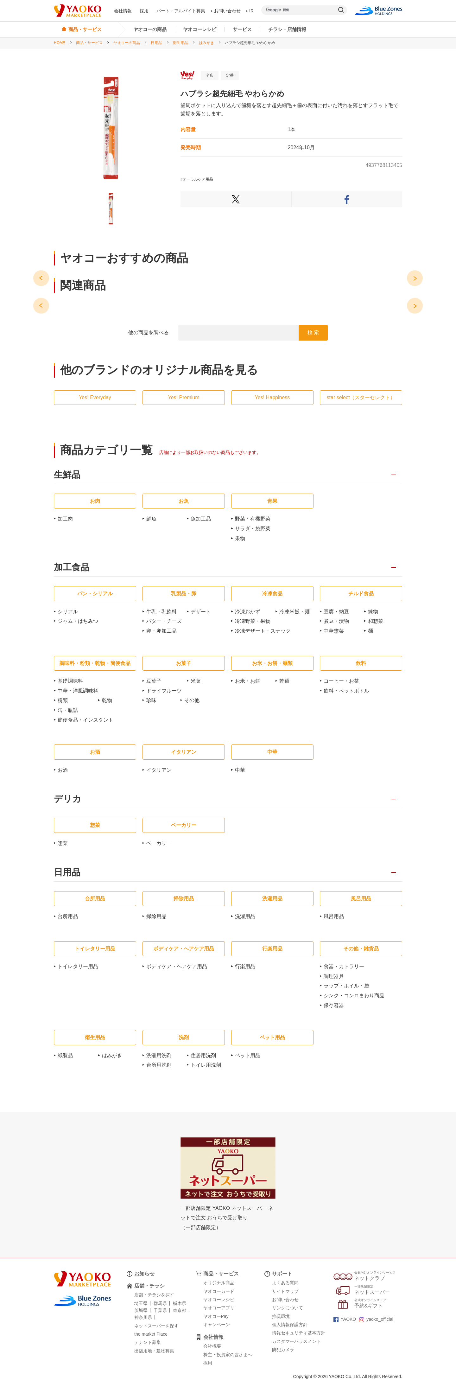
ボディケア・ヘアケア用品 (176, 966)
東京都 (179, 1310)
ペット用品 (247, 1055)
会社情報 (123, 10)
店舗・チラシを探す (154, 1294)
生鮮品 (67, 475)
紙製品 (65, 1055)
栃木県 (179, 1303)
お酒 (63, 770)
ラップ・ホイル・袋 (346, 985)
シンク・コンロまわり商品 (354, 995)
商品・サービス (89, 43)
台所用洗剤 (159, 1065)
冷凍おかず (247, 611)
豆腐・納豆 (336, 611)
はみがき (206, 43)
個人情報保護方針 (289, 1324)
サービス (242, 29)
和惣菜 (375, 621)
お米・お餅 (247, 681)
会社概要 (212, 1346)
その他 (192, 700)
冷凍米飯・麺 (294, 611)
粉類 (63, 700)
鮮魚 (151, 518)
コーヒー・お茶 (341, 681)
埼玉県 (141, 1303)
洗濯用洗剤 (159, 1055)
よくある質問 (285, 1282)
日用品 (156, 43)
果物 (240, 538)
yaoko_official (376, 1319)
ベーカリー (159, 843)
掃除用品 (156, 916)
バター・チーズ (164, 621)
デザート (201, 611)
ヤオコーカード (218, 1291)
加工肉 (65, 518)
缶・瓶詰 (68, 710)
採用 (144, 10)
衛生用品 (180, 43)
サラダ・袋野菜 (252, 528)
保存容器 (334, 1005)
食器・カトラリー (344, 966)
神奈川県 (143, 1317)
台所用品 (68, 916)
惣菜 (63, 843)
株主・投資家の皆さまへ (227, 1354)
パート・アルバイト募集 (180, 10)
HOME (59, 43)
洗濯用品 (245, 916)
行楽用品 (245, 966)
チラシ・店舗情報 (287, 29)
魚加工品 (201, 518)
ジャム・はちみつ (78, 621)
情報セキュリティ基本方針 (298, 1332)
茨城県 (141, 1310)
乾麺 (284, 681)
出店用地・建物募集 (154, 1350)
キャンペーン (216, 1324)
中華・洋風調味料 (78, 690)
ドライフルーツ (164, 690)
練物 (373, 611)
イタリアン (159, 770)
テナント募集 (147, 1342)
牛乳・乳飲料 (161, 611)
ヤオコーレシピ (199, 29)
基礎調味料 (70, 681)
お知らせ (144, 1273)
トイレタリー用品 (78, 966)
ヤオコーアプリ (218, 1307)
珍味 (151, 700)
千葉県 (160, 1310)
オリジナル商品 (218, 1282)
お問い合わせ (226, 10)
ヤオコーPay (216, 1316)
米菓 (196, 681)
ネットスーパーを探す (156, 1325)
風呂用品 (334, 916)
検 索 (313, 332)
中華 (240, 770)
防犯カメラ (283, 1349)
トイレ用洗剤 (206, 1065)
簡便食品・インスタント (85, 720)
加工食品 (71, 567)
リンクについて (287, 1307)
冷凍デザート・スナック (263, 631)
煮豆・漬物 (336, 621)
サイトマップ (285, 1291)
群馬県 (160, 1303)
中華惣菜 (334, 631)
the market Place (151, 1334)
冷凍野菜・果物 (252, 621)
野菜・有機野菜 (252, 518)
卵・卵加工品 (161, 631)
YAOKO (344, 1319)
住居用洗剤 (203, 1055)
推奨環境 (281, 1316)
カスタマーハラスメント (296, 1341)
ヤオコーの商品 (150, 29)
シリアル (68, 611)
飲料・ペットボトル (346, 690)
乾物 (107, 700)
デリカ (67, 799)
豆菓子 (154, 681)
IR (250, 10)
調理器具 (334, 976)
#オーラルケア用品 (196, 179)
